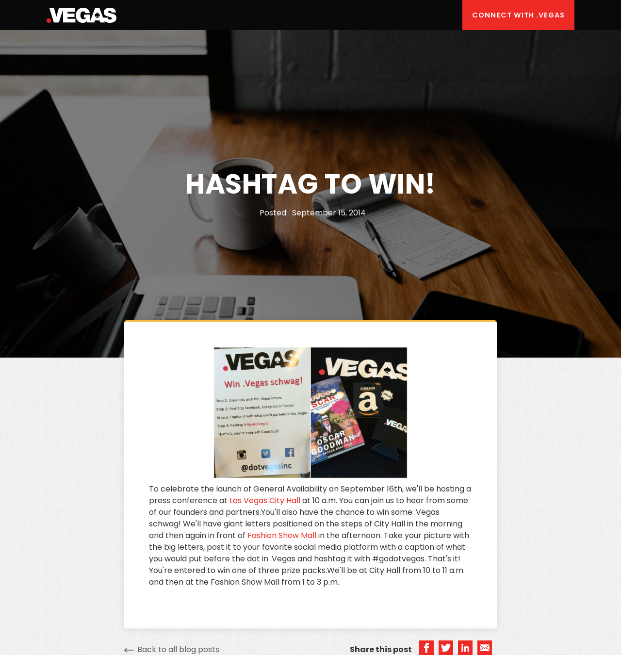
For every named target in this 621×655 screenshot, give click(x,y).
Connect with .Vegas (518, 15)
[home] (82, 15)
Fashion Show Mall (281, 535)
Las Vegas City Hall (264, 500)
